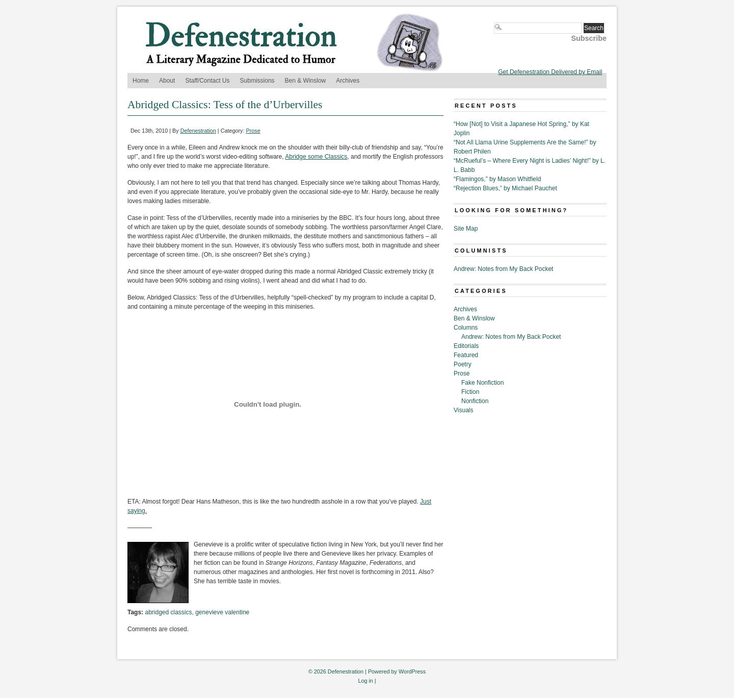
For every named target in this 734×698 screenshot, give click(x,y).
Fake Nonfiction (482, 382)
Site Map (466, 228)
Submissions (257, 80)
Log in (365, 681)
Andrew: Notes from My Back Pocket (503, 268)
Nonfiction (474, 401)
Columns (466, 327)
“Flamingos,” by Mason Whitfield (497, 179)
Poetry (462, 364)
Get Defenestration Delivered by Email (550, 72)
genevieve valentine (222, 612)
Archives (347, 80)
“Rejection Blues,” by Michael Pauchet (505, 188)
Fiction (470, 391)
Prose (253, 131)
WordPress (412, 671)
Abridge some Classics (316, 156)
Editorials (466, 346)
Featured (466, 355)
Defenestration (198, 131)
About (167, 80)
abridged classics (168, 612)
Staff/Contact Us (207, 80)
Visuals (463, 410)
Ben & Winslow (305, 80)
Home (141, 80)
